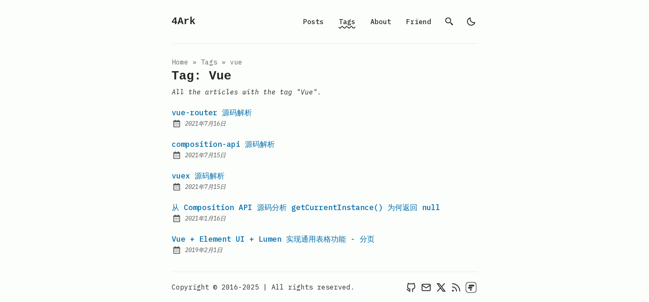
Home (180, 62)
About (380, 21)
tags (209, 62)
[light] (471, 21)
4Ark (184, 21)
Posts (313, 21)
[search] (449, 21)
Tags (347, 21)
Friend (418, 21)
